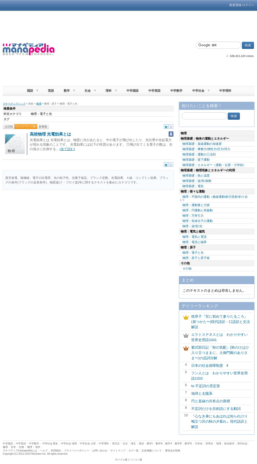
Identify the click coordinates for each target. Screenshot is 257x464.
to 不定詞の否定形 (205, 386)
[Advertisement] (124, 49)
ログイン (248, 5)
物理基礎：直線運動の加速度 (202, 144)
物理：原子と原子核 (196, 258)
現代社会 (242, 443)
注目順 (9, 126)
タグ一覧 (133, 450)
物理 (38, 103)
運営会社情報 (172, 450)
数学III (188, 443)
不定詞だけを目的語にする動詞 (216, 409)
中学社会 (198, 90)
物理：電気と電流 (194, 237)
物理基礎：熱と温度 (196, 175)
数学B (178, 443)
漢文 (133, 443)
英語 (51, 90)
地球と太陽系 (201, 393)
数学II (168, 443)
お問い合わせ (99, 450)
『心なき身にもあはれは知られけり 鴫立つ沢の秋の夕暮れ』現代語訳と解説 (221, 421)
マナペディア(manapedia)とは (20, 450)
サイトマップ (117, 450)
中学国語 (132, 90)
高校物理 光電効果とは (50, 134)
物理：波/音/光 (192, 226)
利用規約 (56, 450)
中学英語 (154, 90)
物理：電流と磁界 (194, 242)
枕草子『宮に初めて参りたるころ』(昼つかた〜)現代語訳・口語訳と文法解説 (220, 321)
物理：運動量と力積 (196, 205)
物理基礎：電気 (193, 186)
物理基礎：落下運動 (196, 159)
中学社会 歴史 (50, 443)
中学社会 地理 (69, 443)
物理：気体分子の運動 (197, 221)
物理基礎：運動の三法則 (199, 154)
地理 (218, 443)
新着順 (43, 126)
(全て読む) (67, 149)
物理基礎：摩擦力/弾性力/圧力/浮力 (206, 149)
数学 (67, 90)
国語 (30, 90)
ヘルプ (44, 450)
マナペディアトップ (14, 103)
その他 (186, 268)
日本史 (199, 443)
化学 (13, 447)
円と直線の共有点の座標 (210, 401)
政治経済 (229, 443)
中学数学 (176, 90)
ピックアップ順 (26, 126)
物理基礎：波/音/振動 (196, 181)
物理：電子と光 (193, 252)
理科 (109, 90)
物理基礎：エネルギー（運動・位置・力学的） (214, 165)
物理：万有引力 (193, 215)
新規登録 (235, 5)
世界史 (209, 443)
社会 (88, 90)
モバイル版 (121, 459)
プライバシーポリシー (76, 450)
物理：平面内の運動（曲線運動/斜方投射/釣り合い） (214, 198)
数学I (150, 443)
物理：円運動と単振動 (197, 210)
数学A (159, 443)
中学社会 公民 (88, 443)
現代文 (116, 443)
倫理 (5, 447)
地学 (37, 447)
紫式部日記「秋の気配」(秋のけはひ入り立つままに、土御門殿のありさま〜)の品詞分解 (220, 352)
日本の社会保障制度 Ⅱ (209, 365)
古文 (125, 443)
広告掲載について (152, 450)
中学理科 (225, 90)
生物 (21, 447)
